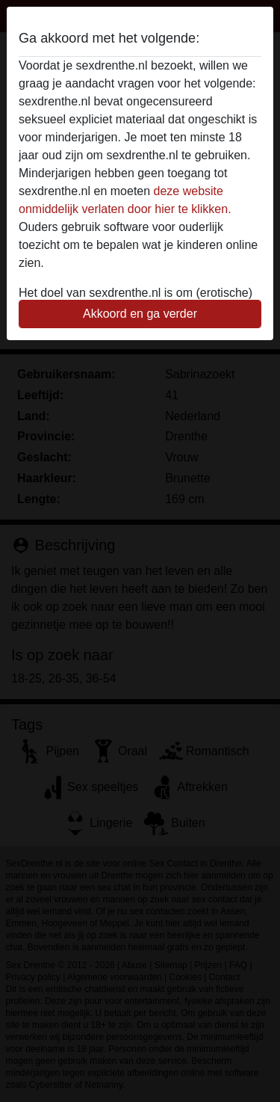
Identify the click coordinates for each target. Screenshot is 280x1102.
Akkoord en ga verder (140, 313)
